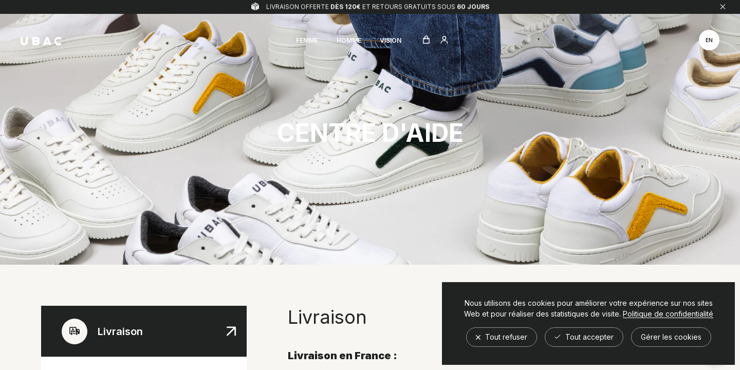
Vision (390, 40)
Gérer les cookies (671, 336)
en (709, 40)
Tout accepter (584, 336)
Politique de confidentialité (668, 314)
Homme (349, 40)
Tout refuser (501, 336)
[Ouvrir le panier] (426, 40)
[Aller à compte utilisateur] (444, 40)
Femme (307, 40)
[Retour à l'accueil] (41, 41)
